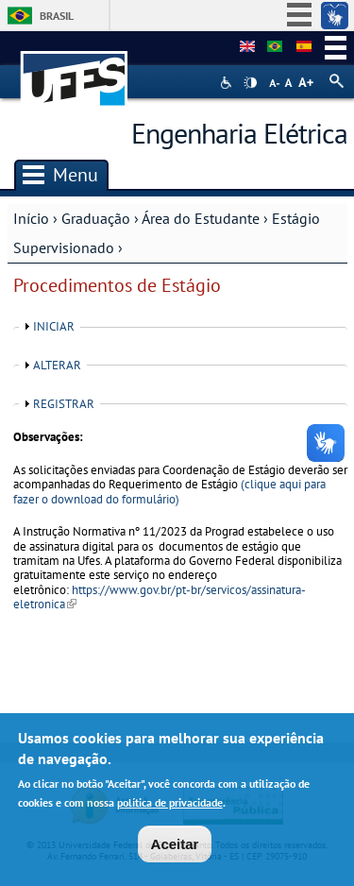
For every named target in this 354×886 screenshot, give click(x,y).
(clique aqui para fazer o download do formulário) (169, 491)
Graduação (95, 218)
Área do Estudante (201, 218)
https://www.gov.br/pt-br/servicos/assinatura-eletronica (159, 597)
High (250, 83)
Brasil (57, 16)
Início (31, 218)
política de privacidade (170, 808)
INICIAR (54, 326)
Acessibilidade (228, 83)
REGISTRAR (63, 404)
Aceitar (175, 850)
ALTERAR (57, 365)
